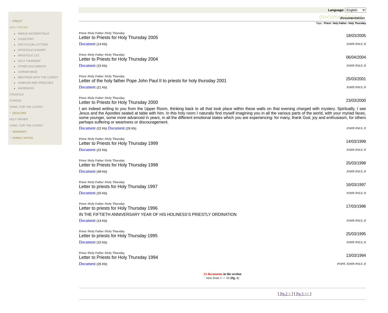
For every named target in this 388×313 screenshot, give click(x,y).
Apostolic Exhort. (32, 49)
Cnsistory (26, 39)
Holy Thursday (29, 60)
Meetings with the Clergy (38, 77)
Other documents (32, 66)
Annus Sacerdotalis (33, 33)
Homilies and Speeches (35, 82)
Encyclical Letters (33, 44)
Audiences (26, 88)
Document (87, 44)
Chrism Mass (27, 71)
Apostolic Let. (29, 55)
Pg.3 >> (302, 294)
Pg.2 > (285, 294)
